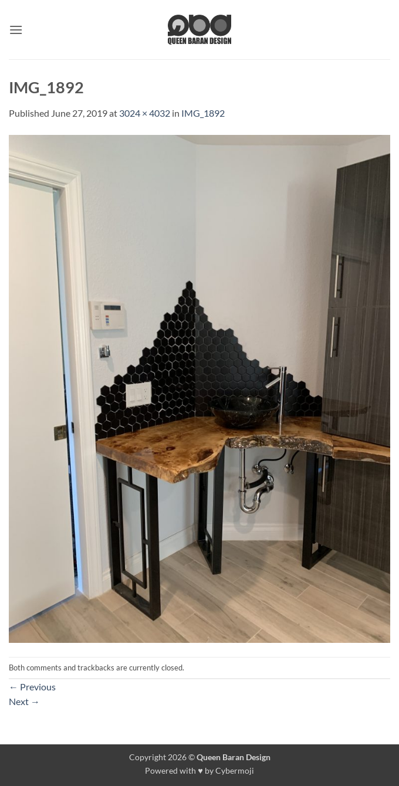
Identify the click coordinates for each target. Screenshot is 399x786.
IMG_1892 (203, 112)
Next (24, 701)
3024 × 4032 (144, 112)
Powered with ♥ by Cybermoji (199, 770)
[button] (16, 29)
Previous (32, 686)
